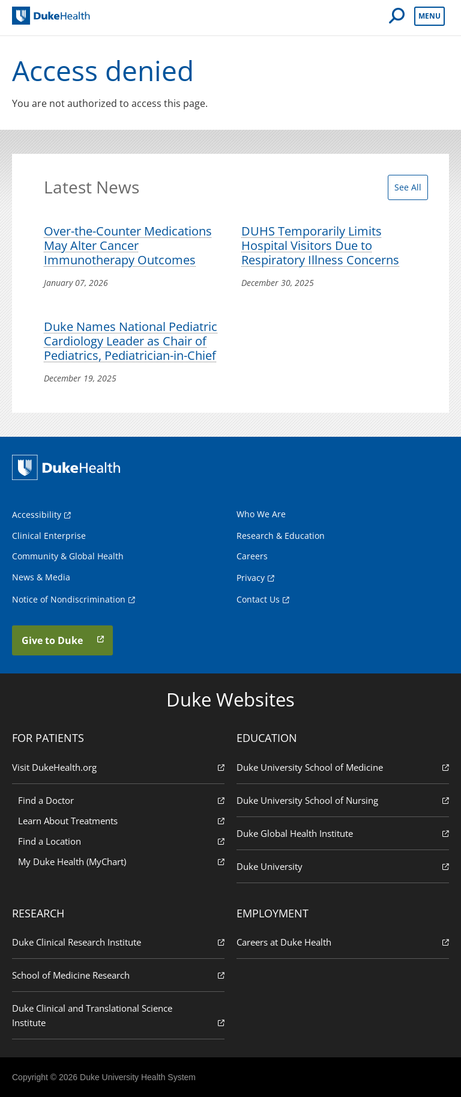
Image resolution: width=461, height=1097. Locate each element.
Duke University (343, 866)
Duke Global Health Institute (343, 833)
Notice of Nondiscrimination (68, 599)
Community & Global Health (68, 556)
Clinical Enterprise (49, 535)
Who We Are (261, 514)
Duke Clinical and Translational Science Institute (118, 1015)
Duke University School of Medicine (343, 767)
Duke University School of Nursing (343, 800)
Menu (429, 16)
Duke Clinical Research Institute (118, 942)
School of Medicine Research (118, 975)
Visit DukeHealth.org (118, 767)
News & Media (41, 577)
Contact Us (258, 599)
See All (407, 187)
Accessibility (36, 514)
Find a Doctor (121, 800)
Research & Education (281, 535)
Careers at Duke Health (343, 942)
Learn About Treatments (121, 820)
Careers (252, 556)
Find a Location (121, 841)
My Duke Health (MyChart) (121, 861)
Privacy (251, 578)
